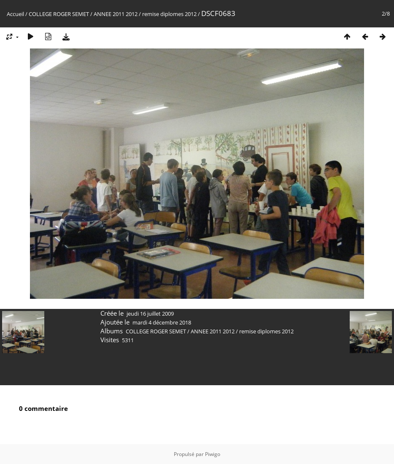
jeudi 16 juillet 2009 (150, 313)
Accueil (15, 14)
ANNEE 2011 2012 (116, 14)
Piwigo (212, 454)
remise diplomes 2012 (169, 14)
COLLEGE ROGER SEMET (59, 14)
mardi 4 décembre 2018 (161, 322)
